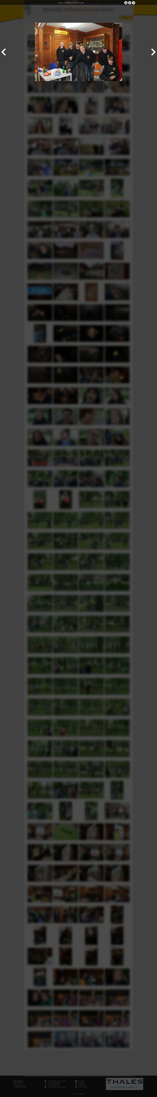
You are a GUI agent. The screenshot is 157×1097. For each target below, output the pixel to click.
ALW (81, 3)
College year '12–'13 (71, 3)
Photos (61, 3)
